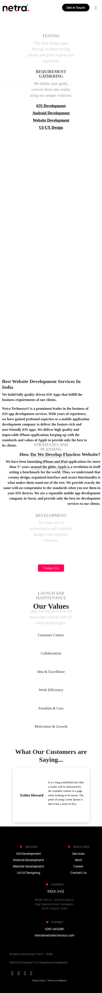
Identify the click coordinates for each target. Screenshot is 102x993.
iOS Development (51, 106)
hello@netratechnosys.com (54, 935)
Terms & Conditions (56, 980)
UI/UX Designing (28, 873)
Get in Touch (75, 7)
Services (78, 853)
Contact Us (78, 873)
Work (78, 860)
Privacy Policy (38, 980)
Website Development (51, 120)
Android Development (51, 113)
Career (78, 866)
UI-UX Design (51, 127)
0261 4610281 (54, 929)
